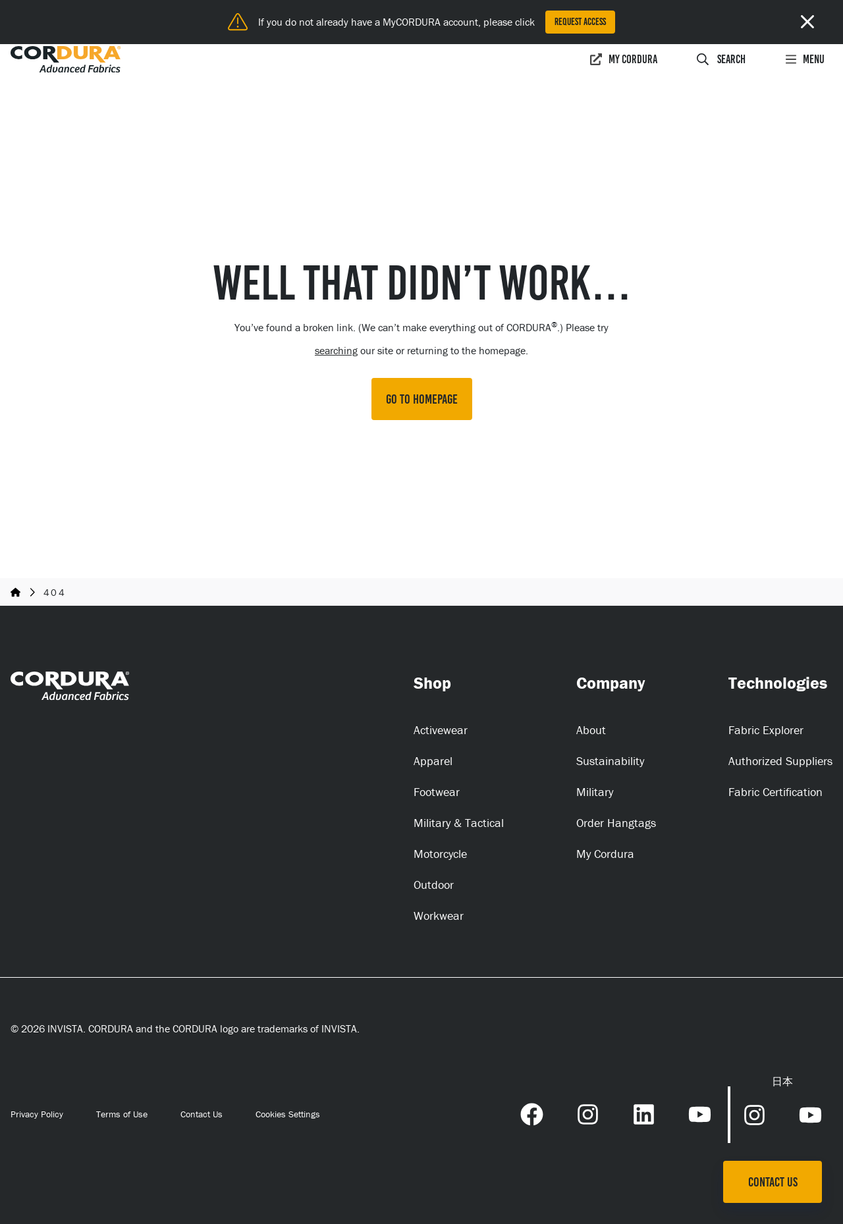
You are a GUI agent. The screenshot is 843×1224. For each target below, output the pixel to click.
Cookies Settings (288, 1114)
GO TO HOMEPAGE (422, 399)
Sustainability (610, 760)
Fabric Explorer (765, 729)
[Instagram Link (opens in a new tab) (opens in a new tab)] (587, 1112)
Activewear (441, 729)
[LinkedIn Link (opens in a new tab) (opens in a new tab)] (643, 1112)
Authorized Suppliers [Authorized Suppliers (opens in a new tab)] (780, 760)
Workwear (439, 915)
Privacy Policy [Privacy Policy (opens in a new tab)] (37, 1114)
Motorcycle (440, 853)
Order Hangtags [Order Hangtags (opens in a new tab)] (616, 822)
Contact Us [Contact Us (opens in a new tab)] (201, 1114)
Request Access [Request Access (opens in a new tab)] (580, 21)
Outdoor (434, 884)
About (591, 729)
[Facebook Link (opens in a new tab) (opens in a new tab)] (531, 1112)
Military (594, 791)
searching (336, 350)
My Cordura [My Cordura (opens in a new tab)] (623, 59)
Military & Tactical (459, 822)
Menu (805, 59)
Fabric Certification (775, 791)
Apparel (433, 760)
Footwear (437, 791)
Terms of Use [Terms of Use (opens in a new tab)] (122, 1114)
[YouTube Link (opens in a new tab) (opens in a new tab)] (699, 1112)
